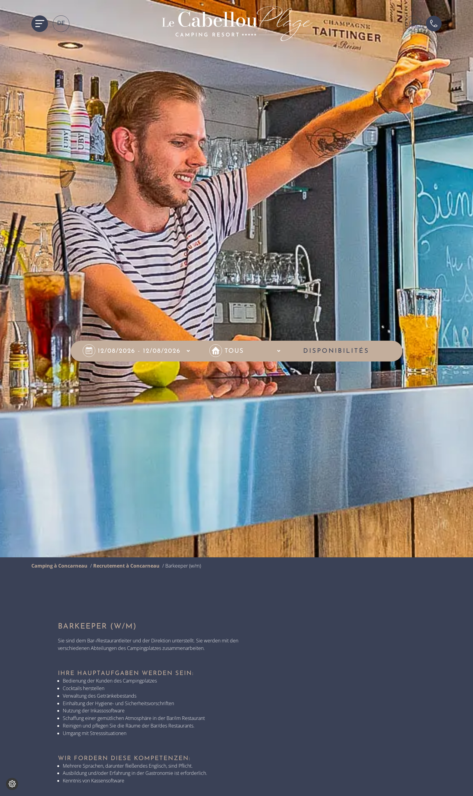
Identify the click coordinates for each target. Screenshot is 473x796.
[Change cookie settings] (12, 784)
